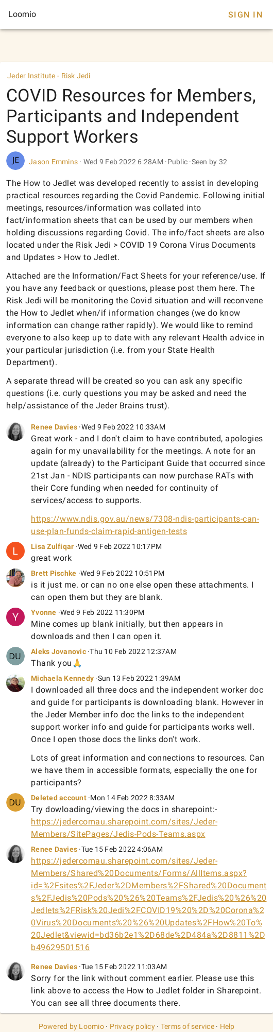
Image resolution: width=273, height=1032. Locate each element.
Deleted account (59, 798)
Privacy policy (133, 1026)
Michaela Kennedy (62, 678)
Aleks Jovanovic (58, 651)
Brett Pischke (53, 573)
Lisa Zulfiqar (52, 546)
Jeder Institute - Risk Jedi (49, 76)
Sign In (245, 15)
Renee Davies (54, 427)
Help (227, 1026)
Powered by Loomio (71, 1026)
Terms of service (187, 1026)
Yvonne (44, 612)
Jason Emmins (53, 162)
